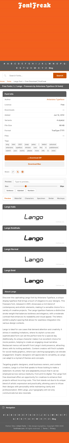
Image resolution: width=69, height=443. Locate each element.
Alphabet (20, 190)
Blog (51, 68)
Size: (7, 186)
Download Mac (34, 164)
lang (7, 144)
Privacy (53, 428)
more (37, 151)
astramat (53, 144)
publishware (53, 147)
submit (8, 151)
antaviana (9, 147)
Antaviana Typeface (45, 86)
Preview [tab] (8, 198)
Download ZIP (34, 158)
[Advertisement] (23, 36)
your (15, 151)
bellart (44, 144)
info (43, 151)
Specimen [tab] (41, 198)
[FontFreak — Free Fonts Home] (34, 5)
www (53, 151)
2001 (20, 144)
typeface (19, 147)
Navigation (8, 407)
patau (34, 144)
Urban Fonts (21, 426)
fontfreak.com (19, 428)
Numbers (31, 190)
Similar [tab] (51, 198)
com (35, 147)
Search (60, 75)
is (45, 147)
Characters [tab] (29, 198)
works (22, 151)
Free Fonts (7, 86)
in (48, 151)
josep (27, 144)
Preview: (8, 182)
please (29, 151)
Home (2, 81)
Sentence (10, 190)
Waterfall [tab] (17, 198)
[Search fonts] (30, 75)
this (41, 147)
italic (13, 144)
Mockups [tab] (60, 198)
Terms (45, 428)
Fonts (9, 81)
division (28, 147)
